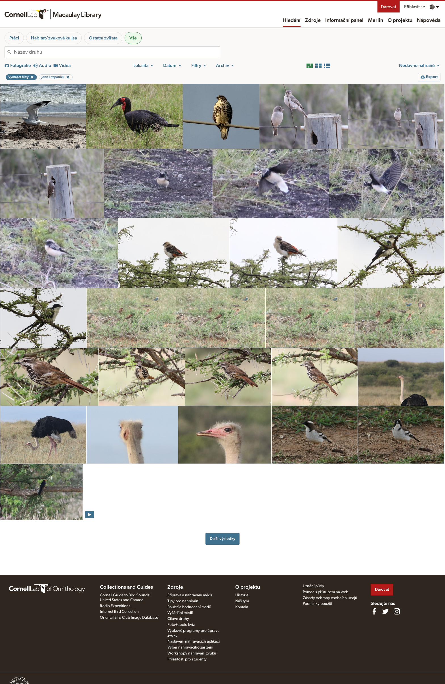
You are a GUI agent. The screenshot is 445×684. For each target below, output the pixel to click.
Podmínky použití (317, 604)
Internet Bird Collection (119, 612)
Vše (133, 38)
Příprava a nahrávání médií (189, 595)
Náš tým (242, 601)
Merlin (375, 20)
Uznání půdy (313, 586)
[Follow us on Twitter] (385, 611)
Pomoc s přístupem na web (325, 592)
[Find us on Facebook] (374, 611)
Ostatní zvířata (103, 38)
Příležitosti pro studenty (187, 659)
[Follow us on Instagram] (396, 611)
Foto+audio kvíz (181, 625)
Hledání (292, 20)
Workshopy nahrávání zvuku (191, 653)
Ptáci (14, 38)
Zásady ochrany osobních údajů (330, 598)
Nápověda (428, 20)
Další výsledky (222, 538)
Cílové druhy (178, 619)
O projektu (400, 20)
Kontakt (241, 607)
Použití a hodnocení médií (189, 607)
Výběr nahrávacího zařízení (190, 647)
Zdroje (313, 20)
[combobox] (117, 52)
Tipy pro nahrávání (183, 601)
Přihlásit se (414, 7)
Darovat (388, 7)
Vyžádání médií (180, 613)
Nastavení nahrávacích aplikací (193, 641)
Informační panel (344, 20)
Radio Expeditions (115, 606)
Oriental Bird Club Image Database (129, 618)
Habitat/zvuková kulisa (54, 38)
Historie (241, 595)
